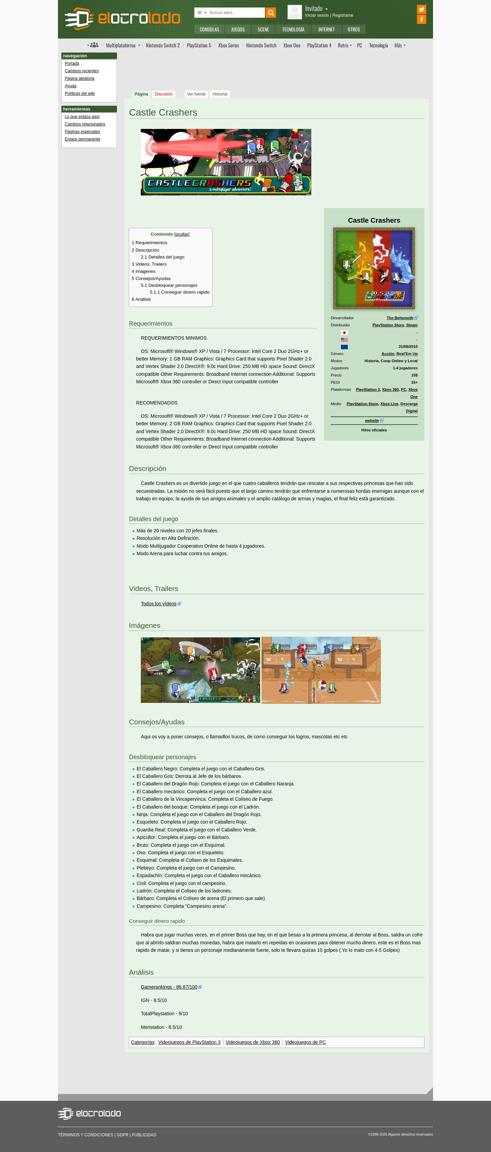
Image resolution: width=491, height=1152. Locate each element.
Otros (354, 29)
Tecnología (293, 29)
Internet (326, 29)
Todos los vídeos (158, 603)
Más (398, 45)
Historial (219, 94)
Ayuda (70, 86)
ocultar (182, 234)
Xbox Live (390, 404)
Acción (388, 354)
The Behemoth (400, 318)
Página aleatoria (79, 78)
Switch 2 (163, 45)
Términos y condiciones (85, 1135)
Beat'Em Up (407, 354)
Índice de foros (93, 45)
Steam (412, 325)
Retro (343, 45)
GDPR (123, 1135)
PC (359, 45)
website (372, 420)
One (291, 45)
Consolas (209, 29)
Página (141, 94)
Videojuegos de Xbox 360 (253, 1042)
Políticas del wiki (80, 93)
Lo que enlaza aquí (82, 116)
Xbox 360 (390, 389)
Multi (120, 45)
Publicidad (144, 1135)
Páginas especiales (82, 131)
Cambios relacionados (85, 124)
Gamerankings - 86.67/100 (169, 987)
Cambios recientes (82, 71)
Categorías (142, 1042)
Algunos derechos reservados (410, 1134)
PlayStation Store (388, 325)
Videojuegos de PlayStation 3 (189, 1042)
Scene (263, 29)
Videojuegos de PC (305, 1042)
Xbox (228, 45)
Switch (261, 45)
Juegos (238, 29)
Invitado (316, 8)
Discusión (164, 94)
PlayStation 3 (368, 389)
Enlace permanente (82, 139)
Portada (72, 63)
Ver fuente (196, 94)
